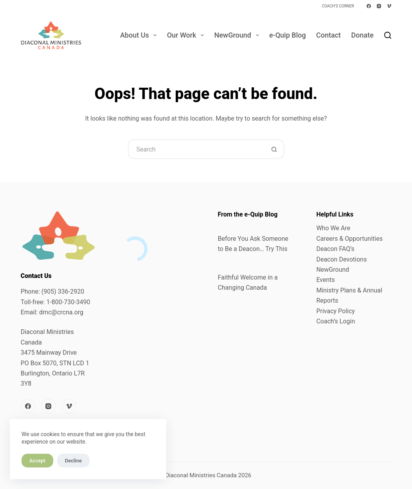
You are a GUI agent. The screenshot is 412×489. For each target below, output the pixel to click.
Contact (328, 35)
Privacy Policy (335, 311)
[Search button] (274, 149)
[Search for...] (196, 149)
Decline (73, 461)
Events (325, 279)
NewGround (238, 35)
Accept (37, 461)
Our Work (187, 35)
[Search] (387, 35)
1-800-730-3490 (68, 302)
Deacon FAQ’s (335, 249)
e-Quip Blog (287, 35)
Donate (362, 35)
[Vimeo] (389, 6)
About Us (140, 35)
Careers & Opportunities (349, 238)
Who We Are (333, 228)
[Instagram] (379, 6)
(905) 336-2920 (62, 291)
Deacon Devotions (341, 259)
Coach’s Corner (338, 6)
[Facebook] (369, 6)
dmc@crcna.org (61, 312)
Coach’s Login (335, 321)
